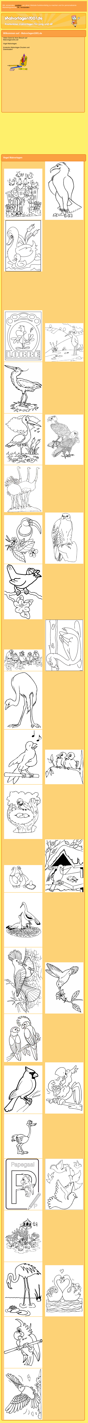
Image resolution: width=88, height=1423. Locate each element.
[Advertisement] (43, 91)
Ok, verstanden (23, 7)
